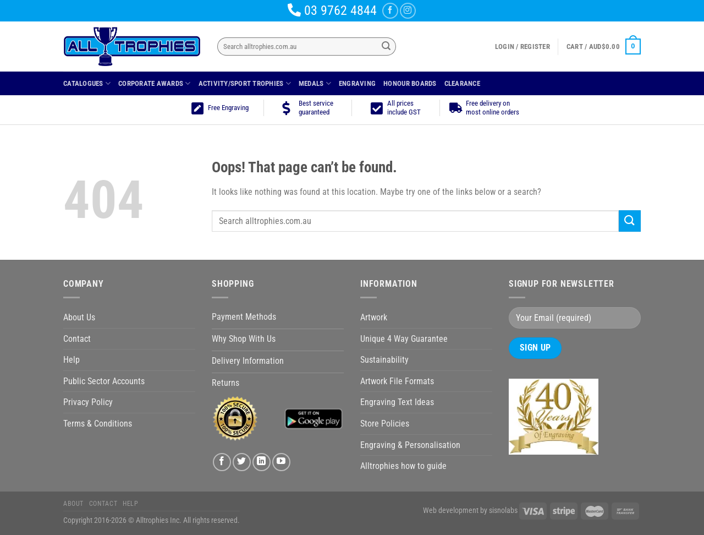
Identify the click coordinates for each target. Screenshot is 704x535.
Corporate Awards (154, 83)
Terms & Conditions (97, 423)
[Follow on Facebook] (390, 11)
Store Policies (384, 423)
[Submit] (386, 46)
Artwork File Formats (397, 381)
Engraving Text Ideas (397, 402)
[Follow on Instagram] (408, 11)
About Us (79, 317)
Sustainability (384, 359)
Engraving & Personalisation (410, 445)
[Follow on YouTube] (281, 462)
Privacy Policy (88, 402)
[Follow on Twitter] (242, 462)
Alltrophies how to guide (403, 466)
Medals (315, 83)
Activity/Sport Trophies (245, 83)
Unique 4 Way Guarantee (404, 339)
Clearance (462, 83)
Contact (77, 339)
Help (71, 359)
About (73, 503)
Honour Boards (409, 83)
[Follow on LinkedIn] (261, 462)
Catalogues (87, 83)
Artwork (373, 317)
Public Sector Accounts (104, 381)
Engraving (357, 83)
